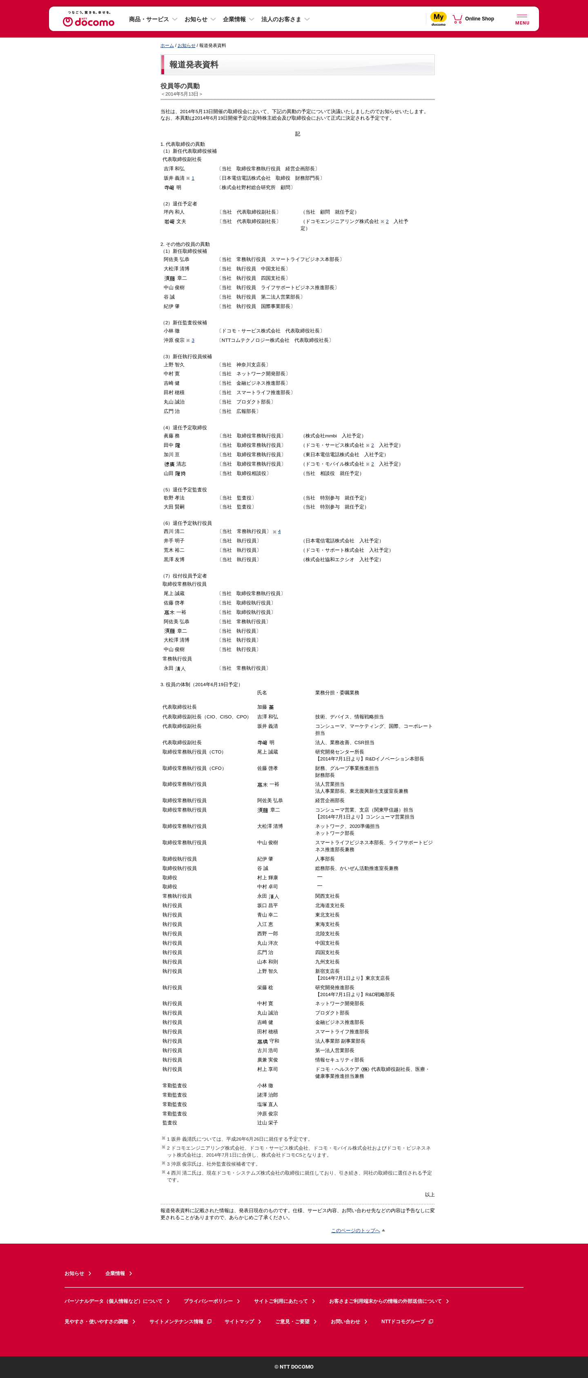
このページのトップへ (355, 1230)
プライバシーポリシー (208, 1301)
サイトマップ (239, 1321)
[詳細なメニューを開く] (522, 18)
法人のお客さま (281, 19)
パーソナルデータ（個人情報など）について (114, 1301)
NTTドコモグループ (407, 1321)
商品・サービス (149, 19)
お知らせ (196, 19)
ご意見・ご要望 (292, 1321)
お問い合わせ (345, 1321)
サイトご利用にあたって (281, 1301)
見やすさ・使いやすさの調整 (96, 1321)
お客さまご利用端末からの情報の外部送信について (385, 1301)
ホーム (167, 45)
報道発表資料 (193, 64)
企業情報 (234, 19)
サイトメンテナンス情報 (180, 1321)
